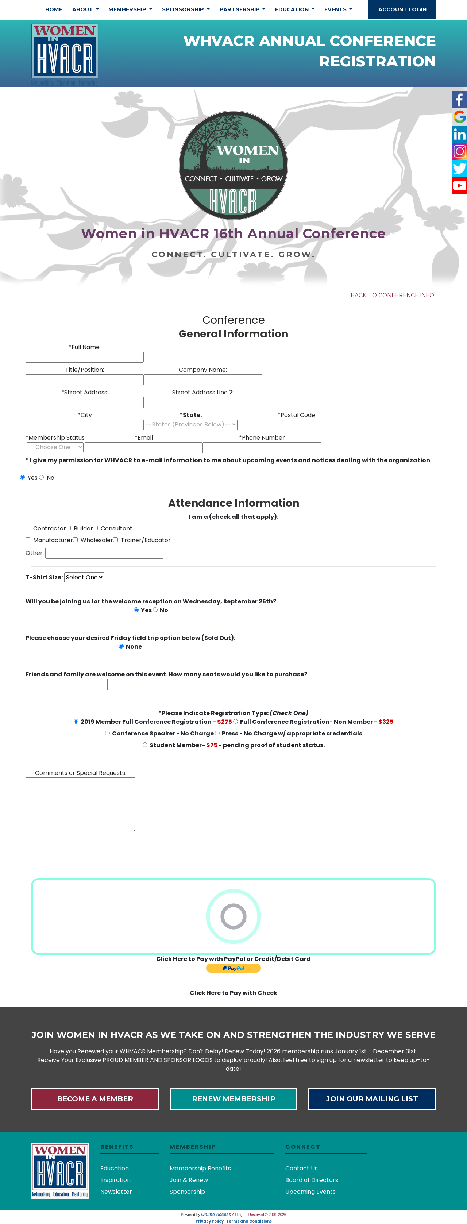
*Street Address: (85, 398)
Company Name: (203, 375)
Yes (29, 478)
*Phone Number (262, 443)
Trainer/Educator (142, 540)
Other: (35, 553)
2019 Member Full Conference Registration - (153, 722)
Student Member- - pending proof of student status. (234, 745)
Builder (79, 528)
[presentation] (81, 852)
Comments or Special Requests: (80, 800)
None (130, 646)
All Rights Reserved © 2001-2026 (259, 1215)
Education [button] (292, 9)
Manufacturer (49, 540)
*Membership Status (55, 442)
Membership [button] (128, 9)
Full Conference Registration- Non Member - (313, 722)
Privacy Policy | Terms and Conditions (234, 1221)
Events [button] (336, 9)
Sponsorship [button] (183, 9)
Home (53, 9)
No (46, 478)
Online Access (216, 1214)
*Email (144, 443)
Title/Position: (85, 375)
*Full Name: (85, 353)
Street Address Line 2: (203, 398)
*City (85, 420)
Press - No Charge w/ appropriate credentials (288, 733)
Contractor (46, 528)
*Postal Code (296, 420)
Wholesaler (93, 540)
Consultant (112, 528)
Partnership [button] (240, 9)
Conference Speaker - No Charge (159, 733)
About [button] (83, 9)
